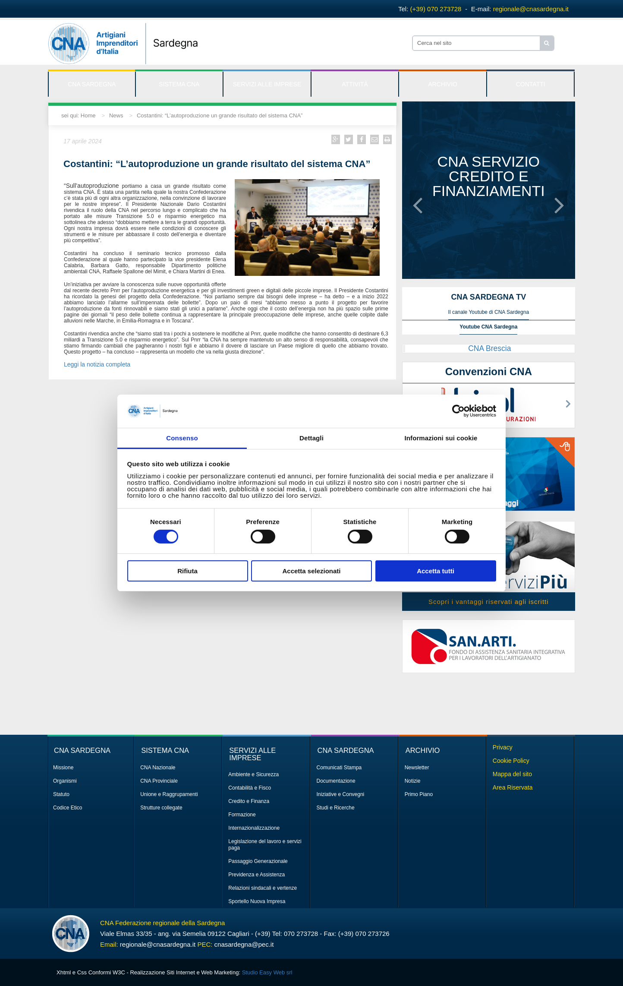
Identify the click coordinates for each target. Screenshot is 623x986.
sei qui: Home (78, 115)
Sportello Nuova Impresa (256, 901)
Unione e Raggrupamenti (169, 794)
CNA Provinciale (159, 781)
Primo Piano (419, 794)
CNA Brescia (489, 348)
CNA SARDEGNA (92, 84)
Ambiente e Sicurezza (253, 774)
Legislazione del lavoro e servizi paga (264, 844)
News (116, 115)
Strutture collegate (161, 808)
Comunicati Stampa (339, 768)
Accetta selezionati (311, 571)
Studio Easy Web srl (267, 972)
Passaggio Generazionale (257, 861)
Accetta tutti (435, 571)
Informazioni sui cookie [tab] (441, 438)
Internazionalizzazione (254, 828)
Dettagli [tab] (311, 438)
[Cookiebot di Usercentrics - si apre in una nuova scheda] (458, 411)
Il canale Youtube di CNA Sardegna (488, 312)
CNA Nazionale (157, 768)
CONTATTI (530, 84)
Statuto (61, 794)
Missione (63, 768)
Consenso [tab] (182, 438)
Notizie (413, 781)
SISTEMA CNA (179, 84)
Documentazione (336, 781)
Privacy (503, 747)
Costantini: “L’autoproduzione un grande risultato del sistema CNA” (219, 115)
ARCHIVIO (442, 84)
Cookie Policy (511, 760)
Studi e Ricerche (336, 808)
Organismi (65, 781)
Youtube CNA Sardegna (488, 327)
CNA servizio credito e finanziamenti (488, 176)
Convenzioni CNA (488, 371)
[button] (417, 197)
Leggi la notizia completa (98, 364)
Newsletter (417, 768)
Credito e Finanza (248, 801)
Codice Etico (67, 808)
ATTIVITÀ (355, 84)
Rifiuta (187, 571)
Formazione (241, 815)
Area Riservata (513, 787)
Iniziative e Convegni (341, 794)
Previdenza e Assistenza (256, 875)
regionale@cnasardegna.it (531, 9)
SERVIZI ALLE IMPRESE (267, 84)
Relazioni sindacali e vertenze (262, 888)
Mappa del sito (512, 774)
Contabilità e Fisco (249, 788)
